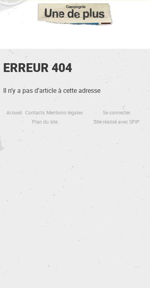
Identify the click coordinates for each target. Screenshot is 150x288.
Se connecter (116, 112)
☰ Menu (75, 36)
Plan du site (45, 121)
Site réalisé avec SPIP (117, 121)
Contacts (35, 112)
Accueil (14, 112)
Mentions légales (64, 112)
